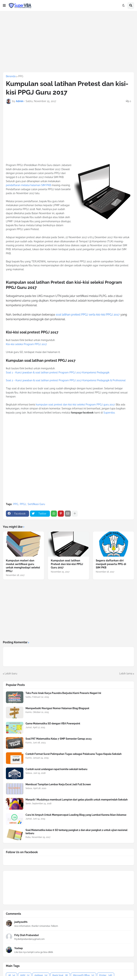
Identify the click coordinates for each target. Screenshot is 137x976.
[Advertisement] (68, 41)
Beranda (11, 76)
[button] (4, 6)
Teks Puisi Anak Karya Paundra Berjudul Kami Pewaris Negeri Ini (63, 693)
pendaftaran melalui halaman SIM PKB (28, 185)
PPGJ (23, 504)
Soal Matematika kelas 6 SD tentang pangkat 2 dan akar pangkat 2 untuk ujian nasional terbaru (76, 832)
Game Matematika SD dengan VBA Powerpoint (53, 723)
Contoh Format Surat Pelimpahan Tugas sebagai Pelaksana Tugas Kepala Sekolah (73, 754)
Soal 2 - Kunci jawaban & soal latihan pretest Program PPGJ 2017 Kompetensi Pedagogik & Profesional (66, 380)
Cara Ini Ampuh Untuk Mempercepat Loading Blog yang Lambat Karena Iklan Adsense (76, 814)
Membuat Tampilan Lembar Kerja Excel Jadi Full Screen (58, 784)
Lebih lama (125, 673)
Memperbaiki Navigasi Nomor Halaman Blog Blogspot (57, 708)
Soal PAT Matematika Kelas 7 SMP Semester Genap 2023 (59, 738)
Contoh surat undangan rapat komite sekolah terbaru (56, 769)
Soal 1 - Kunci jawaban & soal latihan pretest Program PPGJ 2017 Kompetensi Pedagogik (57, 372)
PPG (20, 76)
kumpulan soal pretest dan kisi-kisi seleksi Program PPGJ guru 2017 (75, 404)
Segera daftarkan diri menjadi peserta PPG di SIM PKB (111, 564)
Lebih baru (11, 673)
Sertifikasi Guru (36, 504)
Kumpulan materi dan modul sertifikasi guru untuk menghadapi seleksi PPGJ (23, 566)
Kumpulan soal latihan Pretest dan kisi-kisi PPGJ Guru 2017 (67, 564)
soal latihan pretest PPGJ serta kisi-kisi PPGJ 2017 (88, 314)
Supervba (109, 412)
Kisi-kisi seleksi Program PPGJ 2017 (26, 344)
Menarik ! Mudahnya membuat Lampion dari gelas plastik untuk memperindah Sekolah (77, 799)
